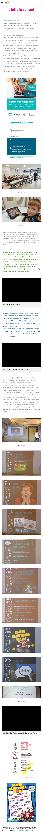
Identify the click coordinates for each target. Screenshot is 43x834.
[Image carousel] (21, 178)
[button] (2, 2)
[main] (21, 9)
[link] (21, 292)
